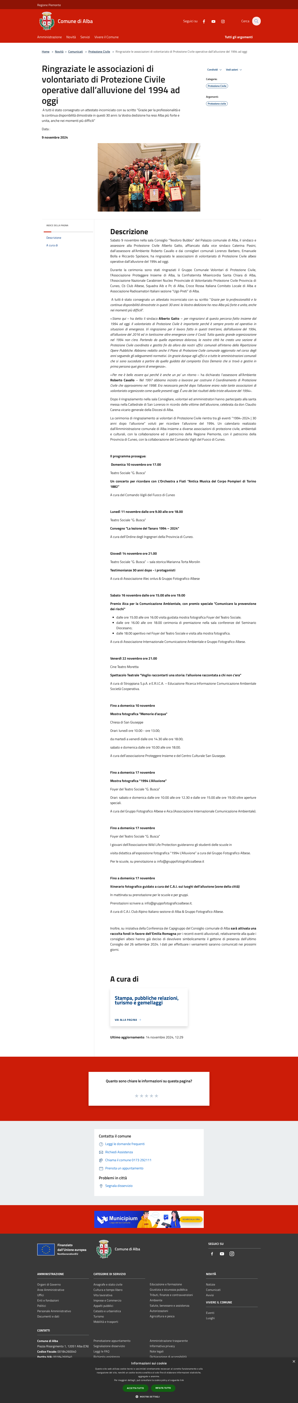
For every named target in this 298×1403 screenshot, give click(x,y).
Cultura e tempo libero (108, 1289)
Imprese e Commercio (107, 1300)
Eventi (210, 1312)
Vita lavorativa (103, 1295)
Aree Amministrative (50, 1289)
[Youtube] (211, 21)
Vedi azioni (234, 69)
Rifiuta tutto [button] (163, 1388)
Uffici (40, 1295)
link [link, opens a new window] (182, 1380)
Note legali (157, 1351)
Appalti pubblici (103, 1305)
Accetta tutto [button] (135, 1388)
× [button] (293, 1361)
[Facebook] (201, 21)
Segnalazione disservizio (109, 1346)
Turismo (99, 1316)
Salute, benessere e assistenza (169, 1305)
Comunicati (75, 51)
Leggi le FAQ (101, 1351)
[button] (149, 1396)
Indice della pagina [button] (57, 225)
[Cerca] (256, 21)
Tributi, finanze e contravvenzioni (171, 1295)
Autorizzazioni (159, 1311)
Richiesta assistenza (107, 1356)
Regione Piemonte (49, 5)
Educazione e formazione (166, 1284)
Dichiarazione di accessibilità (168, 1356)
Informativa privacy (162, 1346)
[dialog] (149, 1380)
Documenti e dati (48, 1316)
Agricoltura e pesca (162, 1316)
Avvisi (210, 1295)
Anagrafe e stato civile (108, 1284)
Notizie (210, 1284)
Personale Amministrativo (54, 1311)
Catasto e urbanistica (107, 1311)
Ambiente (156, 1300)
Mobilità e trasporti (106, 1321)
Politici (41, 1305)
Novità (59, 51)
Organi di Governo (49, 1284)
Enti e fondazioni (48, 1300)
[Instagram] (220, 21)
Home (45, 51)
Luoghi (210, 1318)
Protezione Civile (99, 51)
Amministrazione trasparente (169, 1340)
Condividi (215, 69)
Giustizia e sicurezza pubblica (168, 1289)
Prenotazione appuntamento (112, 1340)
